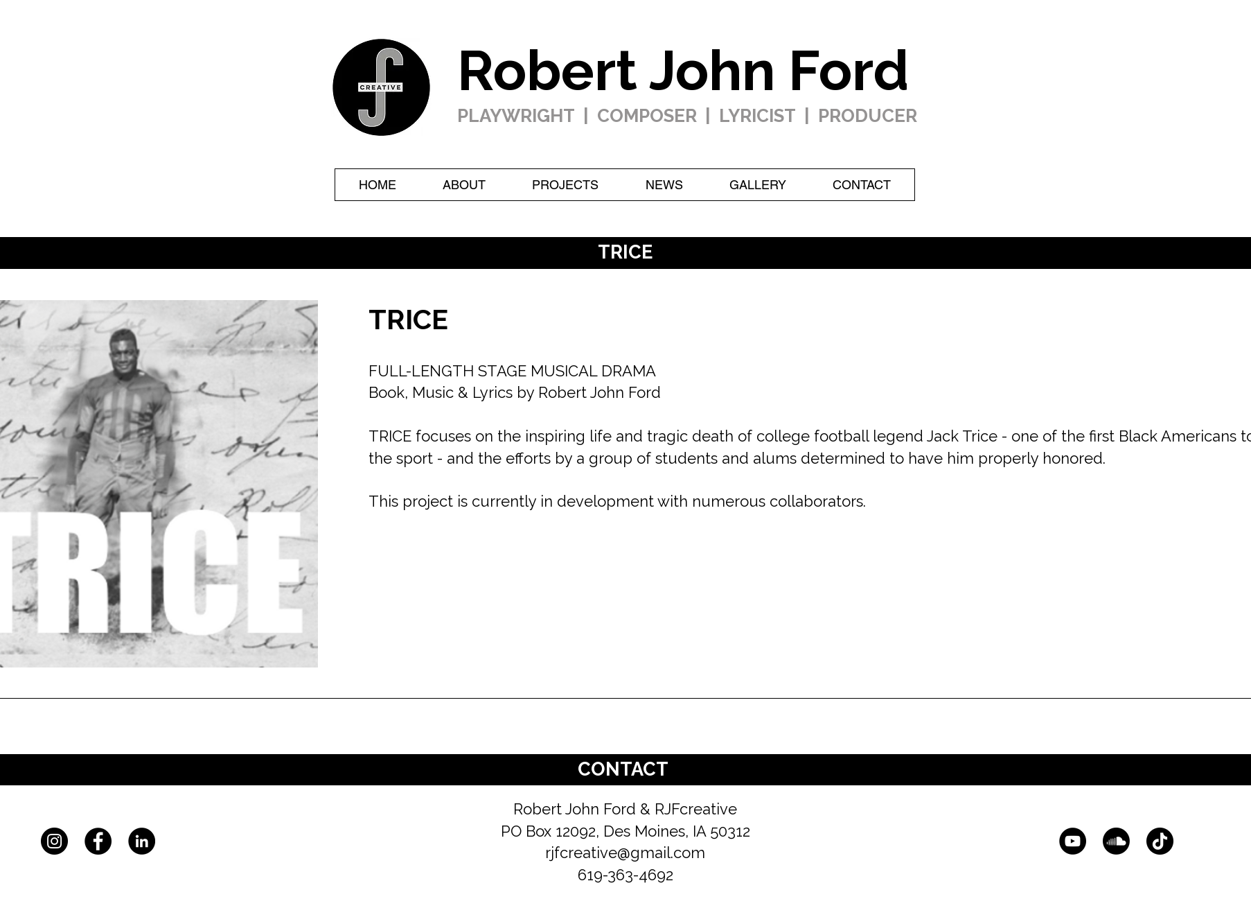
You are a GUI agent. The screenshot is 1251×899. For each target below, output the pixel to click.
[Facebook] (98, 841)
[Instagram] (54, 841)
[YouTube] (1072, 841)
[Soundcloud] (1116, 841)
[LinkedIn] (141, 841)
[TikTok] (1159, 841)
